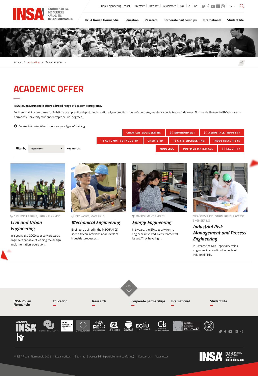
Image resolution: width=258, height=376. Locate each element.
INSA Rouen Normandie (22, 302)
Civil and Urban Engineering (26, 225)
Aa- (196, 5)
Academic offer (54, 62)
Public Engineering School (115, 5)
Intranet (153, 5)
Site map (80, 356)
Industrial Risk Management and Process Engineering (219, 232)
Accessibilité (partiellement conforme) (111, 356)
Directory (139, 5)
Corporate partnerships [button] (180, 20)
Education (60, 301)
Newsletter (169, 5)
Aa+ (182, 5)
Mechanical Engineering (95, 222)
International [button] (212, 20)
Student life (218, 301)
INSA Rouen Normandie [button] (102, 20)
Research (99, 301)
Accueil (18, 62)
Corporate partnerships (148, 301)
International (180, 301)
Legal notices (63, 356)
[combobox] (46, 149)
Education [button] (132, 20)
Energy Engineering (151, 222)
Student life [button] (235, 20)
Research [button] (151, 20)
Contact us (144, 356)
